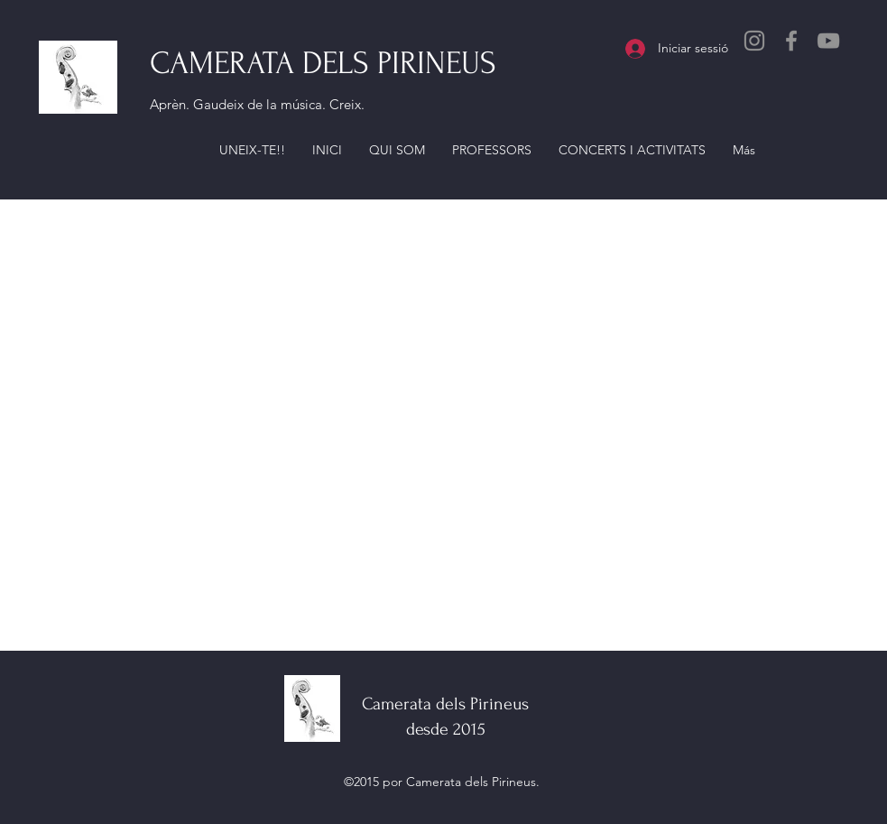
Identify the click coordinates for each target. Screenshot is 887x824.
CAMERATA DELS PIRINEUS (323, 63)
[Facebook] (791, 40)
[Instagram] (754, 40)
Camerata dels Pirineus (445, 704)
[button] (252, 150)
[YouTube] (828, 40)
